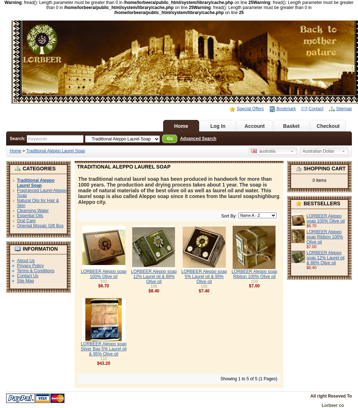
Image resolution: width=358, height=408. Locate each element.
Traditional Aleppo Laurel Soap (55, 150)
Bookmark (286, 108)
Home (181, 126)
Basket (291, 126)
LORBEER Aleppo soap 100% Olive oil (325, 219)
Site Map (25, 280)
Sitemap (344, 108)
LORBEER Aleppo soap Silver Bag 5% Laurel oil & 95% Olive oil (103, 349)
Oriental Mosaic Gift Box (40, 225)
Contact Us (27, 275)
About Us (26, 260)
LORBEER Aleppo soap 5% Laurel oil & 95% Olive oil (204, 276)
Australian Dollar (318, 151)
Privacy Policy (30, 265)
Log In (217, 126)
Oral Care (26, 220)
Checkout (328, 126)
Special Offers (250, 108)
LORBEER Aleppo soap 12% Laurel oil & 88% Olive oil (325, 257)
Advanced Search (198, 138)
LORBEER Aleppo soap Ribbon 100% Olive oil (324, 237)
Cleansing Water (33, 210)
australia (263, 151)
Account (255, 126)
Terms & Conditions (35, 270)
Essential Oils (30, 215)
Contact (316, 108)
